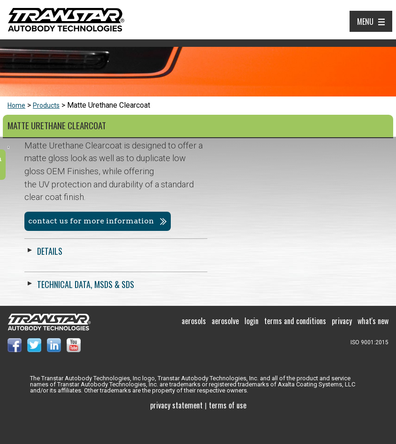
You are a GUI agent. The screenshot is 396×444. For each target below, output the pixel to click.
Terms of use (227, 429)
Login (251, 345)
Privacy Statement (176, 429)
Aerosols (194, 345)
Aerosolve (225, 345)
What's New (373, 345)
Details (231, 251)
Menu (365, 21)
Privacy (342, 345)
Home (16, 105)
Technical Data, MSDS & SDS (266, 284)
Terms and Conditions (295, 345)
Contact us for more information (272, 220)
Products (46, 105)
